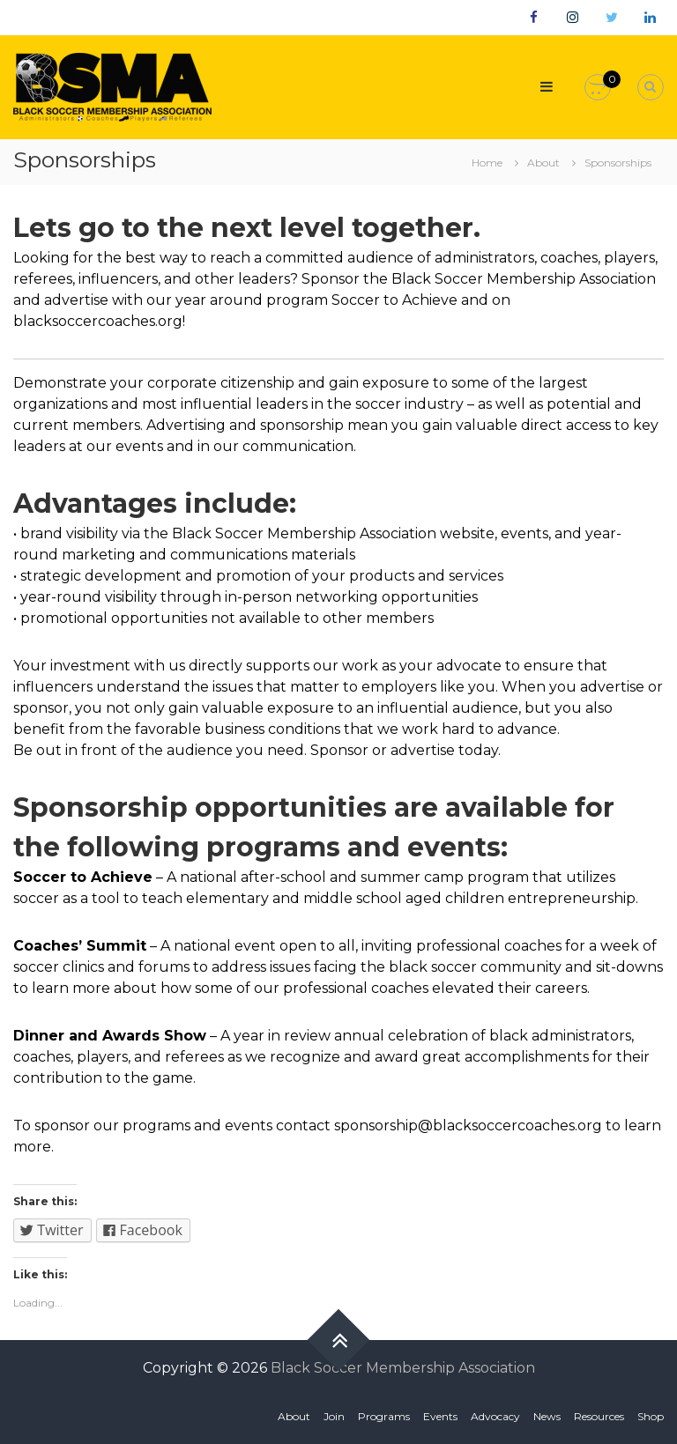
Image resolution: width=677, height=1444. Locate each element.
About (294, 1416)
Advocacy (495, 1416)
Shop (650, 1416)
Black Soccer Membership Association (403, 1367)
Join (334, 1416)
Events (440, 1416)
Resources (599, 1416)
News (547, 1416)
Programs (384, 1416)
